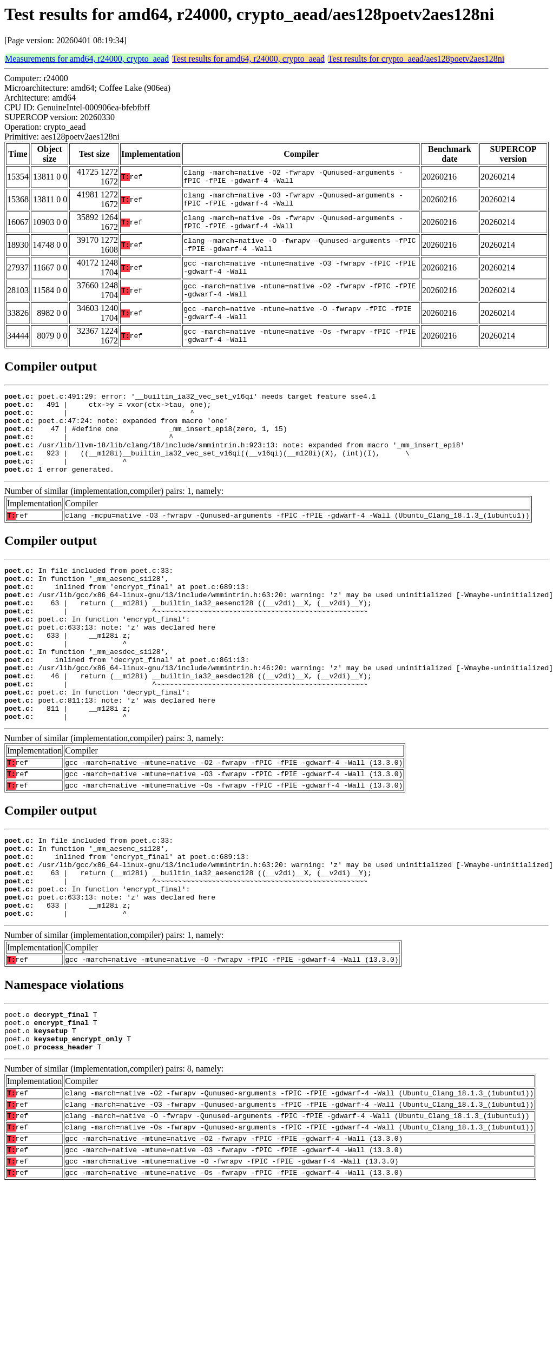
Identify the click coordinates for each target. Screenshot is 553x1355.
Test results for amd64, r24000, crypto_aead (248, 58)
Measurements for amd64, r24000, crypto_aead (87, 58)
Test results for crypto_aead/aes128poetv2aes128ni (416, 58)
